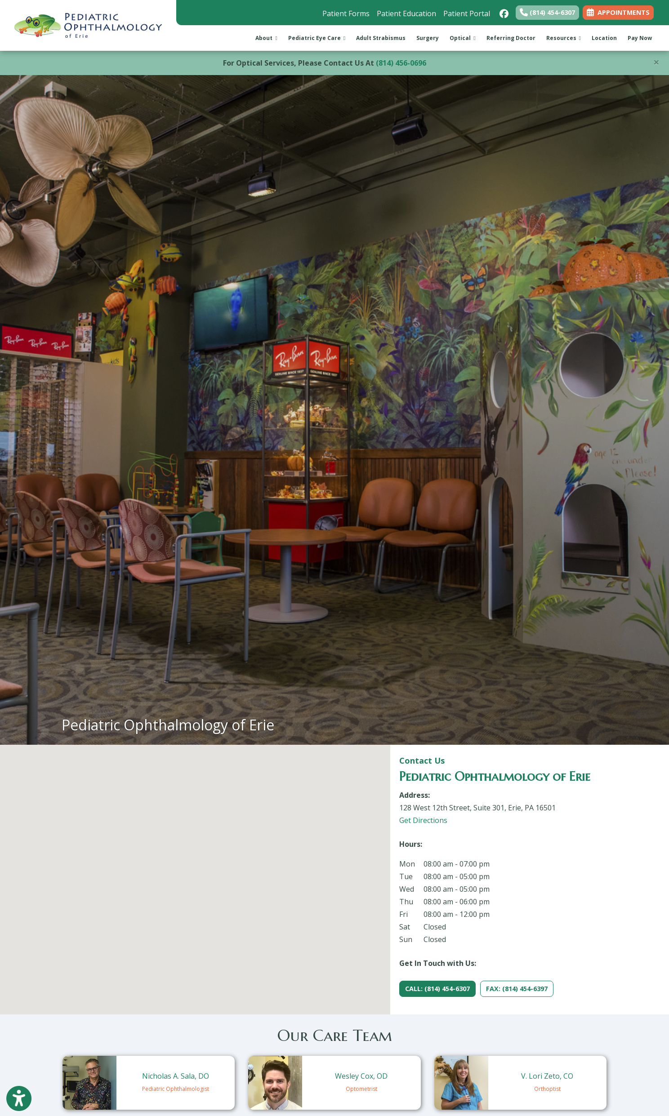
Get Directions (423, 820)
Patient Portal (466, 13)
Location (604, 38)
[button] (195, 871)
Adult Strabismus (381, 38)
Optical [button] (462, 38)
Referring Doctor (510, 38)
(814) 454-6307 (547, 12)
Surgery (427, 38)
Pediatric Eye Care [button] (316, 38)
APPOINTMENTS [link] (618, 12)
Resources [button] (563, 38)
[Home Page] (88, 25)
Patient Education (406, 13)
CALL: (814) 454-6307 (437, 988)
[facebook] (503, 11)
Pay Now (642, 37)
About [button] (266, 38)
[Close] (656, 62)
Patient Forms (346, 13)
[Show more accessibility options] (19, 1099)
